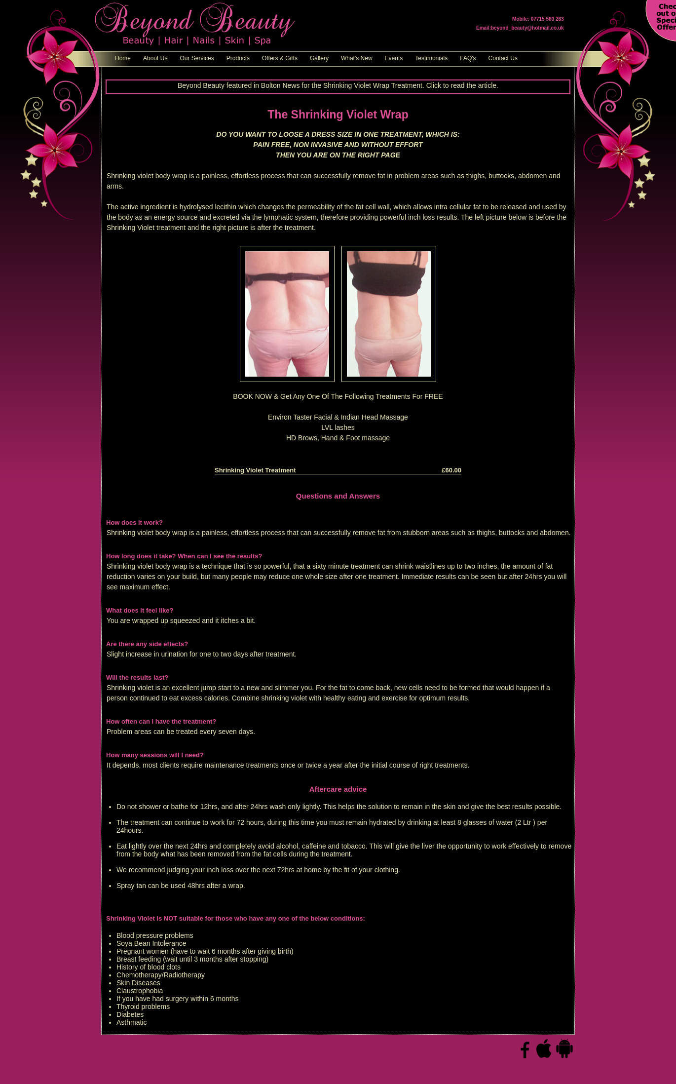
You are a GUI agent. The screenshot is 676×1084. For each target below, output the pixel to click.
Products (238, 58)
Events (394, 58)
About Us (155, 58)
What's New (357, 58)
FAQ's (468, 58)
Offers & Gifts (280, 58)
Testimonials (431, 58)
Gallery (319, 58)
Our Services (197, 58)
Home (123, 58)
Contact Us (503, 58)
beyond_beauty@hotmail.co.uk (527, 28)
